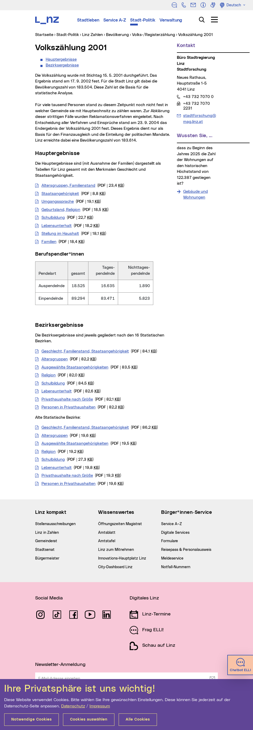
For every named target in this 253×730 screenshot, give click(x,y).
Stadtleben (88, 20)
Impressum (99, 706)
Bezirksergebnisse (62, 65)
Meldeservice (172, 558)
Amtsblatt (106, 533)
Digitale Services (175, 533)
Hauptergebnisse (61, 59)
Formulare (169, 541)
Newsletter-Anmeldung (60, 664)
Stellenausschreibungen (55, 524)
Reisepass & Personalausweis (186, 550)
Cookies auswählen (88, 719)
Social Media (49, 598)
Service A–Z (171, 524)
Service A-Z (114, 20)
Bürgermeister (47, 558)
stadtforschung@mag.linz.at (199, 118)
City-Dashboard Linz (115, 567)
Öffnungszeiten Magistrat (120, 524)
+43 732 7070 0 (198, 97)
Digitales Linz (144, 598)
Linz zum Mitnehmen (116, 550)
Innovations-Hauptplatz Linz (122, 558)
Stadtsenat (45, 550)
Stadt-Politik (142, 20)
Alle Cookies (138, 719)
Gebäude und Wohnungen (195, 195)
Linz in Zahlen (47, 533)
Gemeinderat (46, 541)
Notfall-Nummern (175, 567)
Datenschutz (73, 706)
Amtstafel (106, 541)
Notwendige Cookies (31, 719)
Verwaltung (171, 20)
